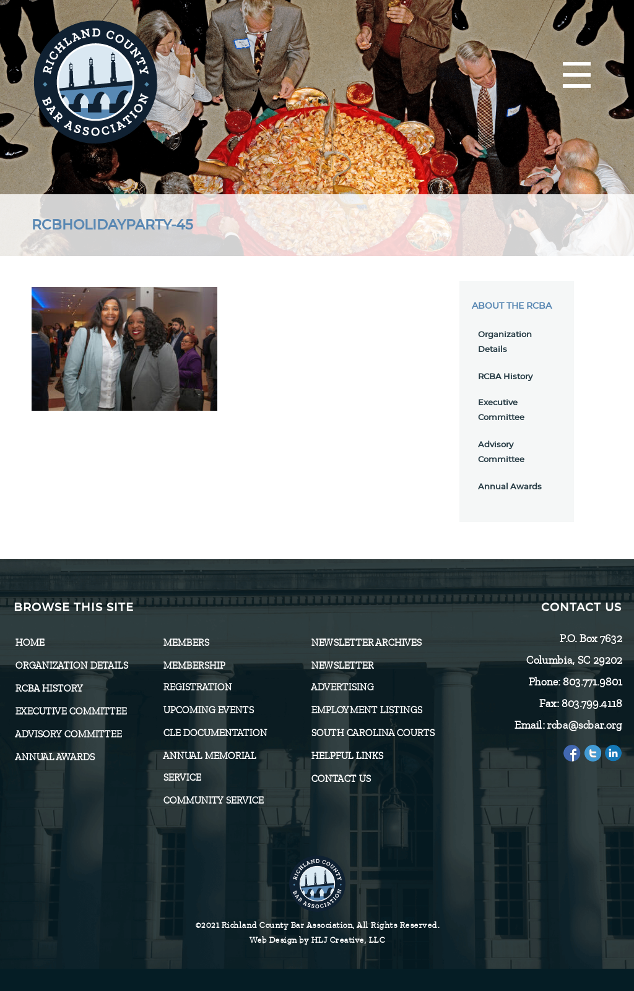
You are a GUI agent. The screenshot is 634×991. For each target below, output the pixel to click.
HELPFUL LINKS (347, 755)
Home (29, 642)
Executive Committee (70, 711)
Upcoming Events (208, 710)
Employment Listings (366, 710)
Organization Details (71, 665)
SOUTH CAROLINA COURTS (372, 733)
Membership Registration (197, 676)
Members (186, 642)
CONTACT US (340, 778)
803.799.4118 (591, 703)
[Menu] (577, 76)
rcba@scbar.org (584, 725)
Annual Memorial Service (209, 766)
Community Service (213, 800)
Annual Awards (510, 487)
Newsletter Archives (366, 642)
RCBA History (505, 377)
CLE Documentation (215, 733)
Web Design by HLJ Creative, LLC (317, 940)
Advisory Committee (68, 734)
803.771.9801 (592, 682)
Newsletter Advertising (342, 676)
